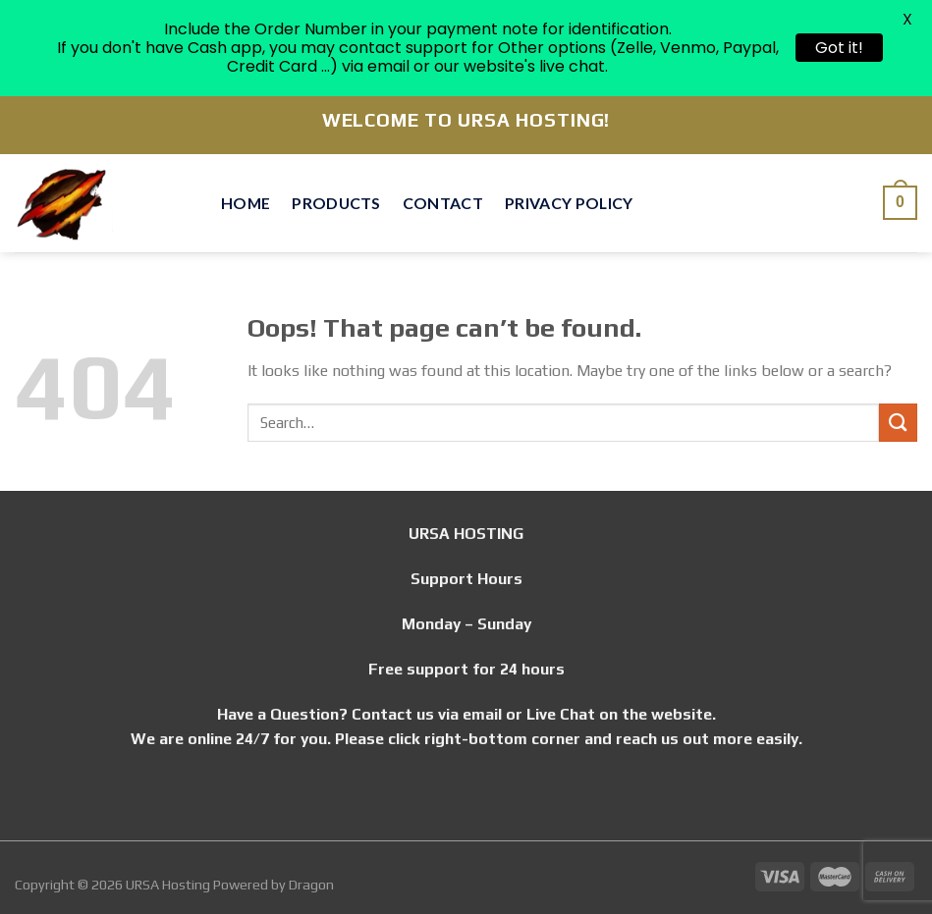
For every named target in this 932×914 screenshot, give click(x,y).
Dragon (311, 884)
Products (336, 202)
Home (245, 202)
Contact (443, 202)
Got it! (839, 47)
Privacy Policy (568, 202)
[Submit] (898, 422)
